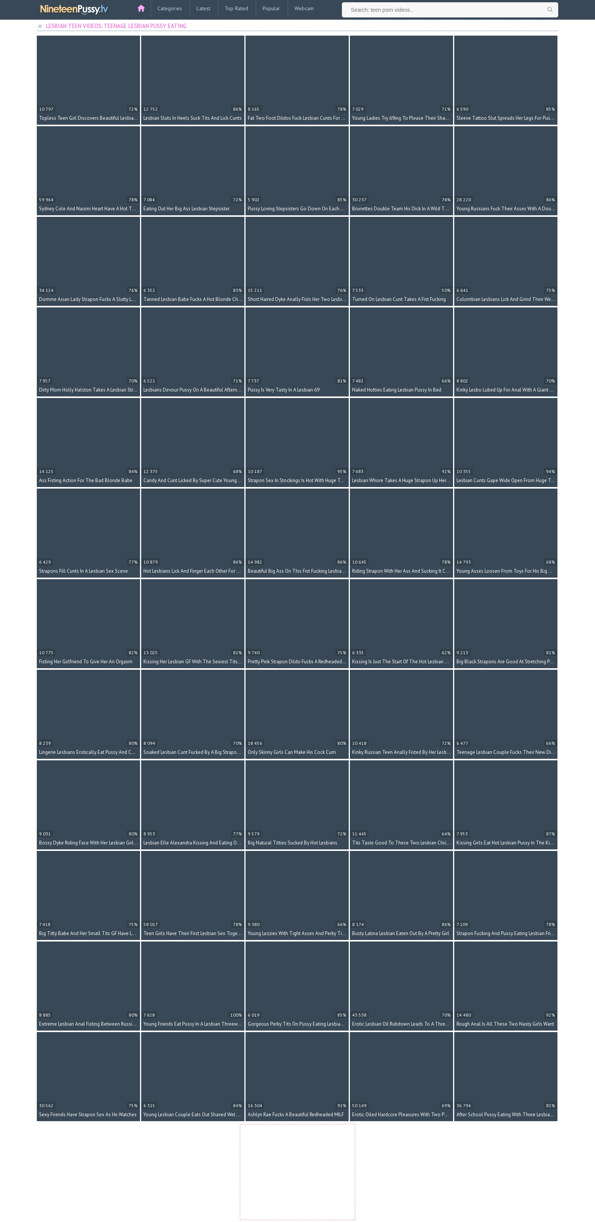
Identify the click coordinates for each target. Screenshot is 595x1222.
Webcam (304, 8)
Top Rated (236, 8)
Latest (203, 8)
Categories (169, 8)
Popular (271, 8)
